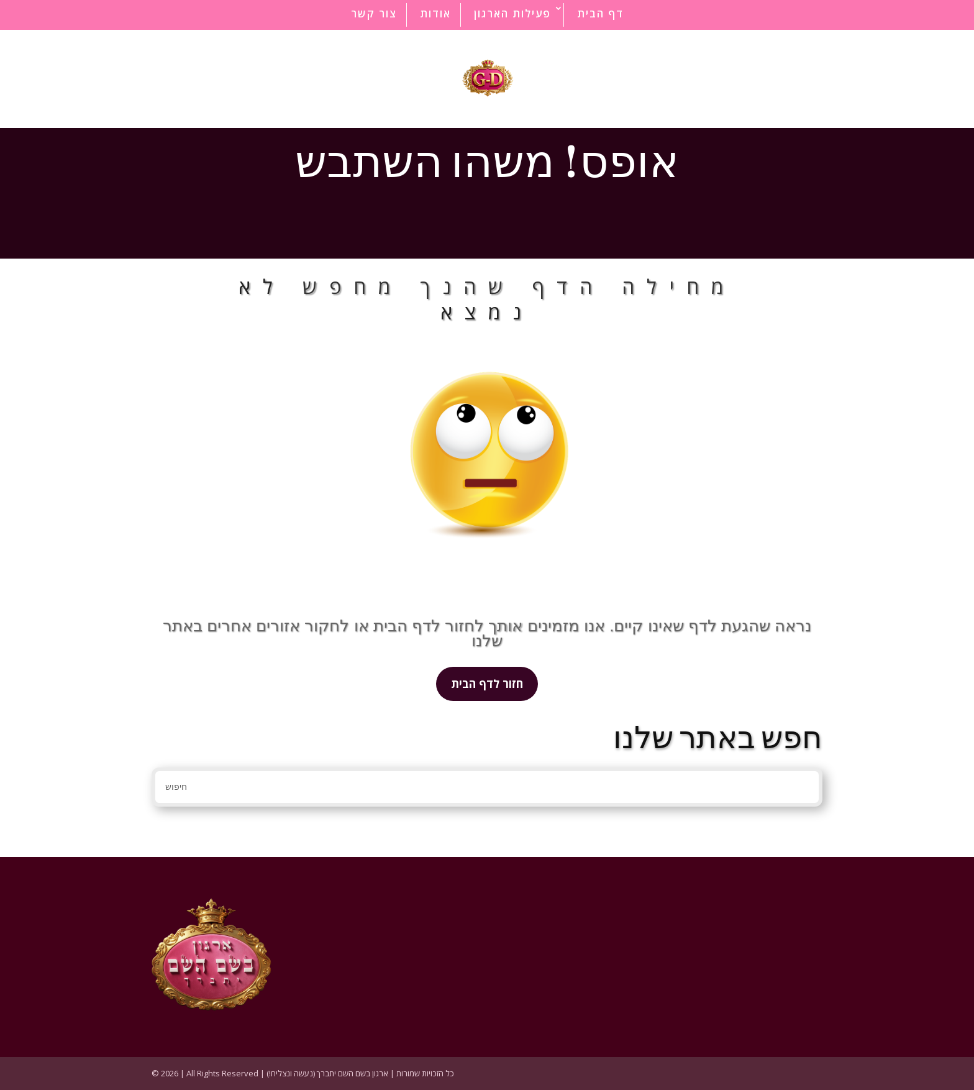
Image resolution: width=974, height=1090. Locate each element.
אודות (435, 13)
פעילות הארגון (512, 13)
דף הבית (600, 13)
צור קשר (374, 13)
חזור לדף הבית (487, 683)
